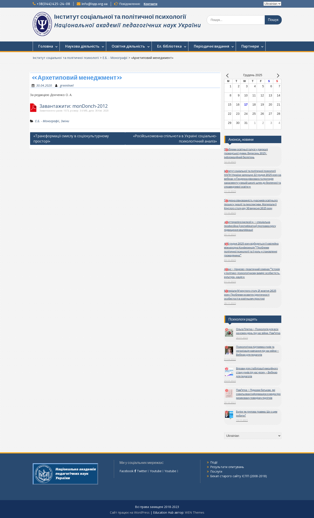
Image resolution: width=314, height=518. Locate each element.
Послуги (216, 471)
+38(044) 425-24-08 (53, 4)
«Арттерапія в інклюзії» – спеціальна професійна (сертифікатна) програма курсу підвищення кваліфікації (250, 226)
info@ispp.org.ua (95, 4)
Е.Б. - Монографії (115, 58)
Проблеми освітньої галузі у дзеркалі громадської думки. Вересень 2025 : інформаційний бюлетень (246, 153)
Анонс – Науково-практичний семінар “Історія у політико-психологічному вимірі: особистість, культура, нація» (252, 273)
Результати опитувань (227, 467)
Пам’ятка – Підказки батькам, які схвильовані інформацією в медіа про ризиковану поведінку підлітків (258, 394)
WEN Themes (194, 512)
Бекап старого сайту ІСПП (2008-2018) (238, 476)
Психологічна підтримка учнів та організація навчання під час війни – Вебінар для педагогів (257, 350)
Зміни (65, 121)
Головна (45, 46)
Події (214, 462)
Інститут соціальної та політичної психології (120, 17)
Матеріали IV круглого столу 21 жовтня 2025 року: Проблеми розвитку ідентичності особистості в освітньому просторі (250, 294)
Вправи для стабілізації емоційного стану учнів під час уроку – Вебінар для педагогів (257, 372)
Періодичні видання (211, 46)
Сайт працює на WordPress (130, 512)
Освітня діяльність (128, 46)
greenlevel (67, 85)
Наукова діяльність (82, 46)
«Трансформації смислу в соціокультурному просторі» (71, 139)
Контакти (150, 4)
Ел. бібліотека (169, 46)
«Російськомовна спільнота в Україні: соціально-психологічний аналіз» (175, 139)
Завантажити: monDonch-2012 (73, 106)
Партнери (250, 46)
